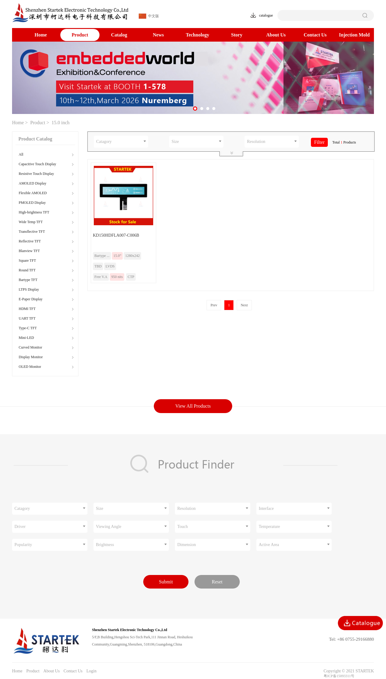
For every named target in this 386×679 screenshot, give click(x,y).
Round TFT (27, 270)
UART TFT (27, 318)
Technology (197, 34)
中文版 (149, 16)
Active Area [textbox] (269, 544)
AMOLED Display (32, 183)
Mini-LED (26, 338)
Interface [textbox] (266, 508)
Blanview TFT (29, 251)
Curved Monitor (30, 347)
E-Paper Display (31, 299)
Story (236, 34)
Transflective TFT (32, 231)
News (158, 34)
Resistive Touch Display (36, 174)
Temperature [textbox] (269, 526)
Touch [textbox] (182, 526)
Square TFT (27, 260)
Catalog (119, 34)
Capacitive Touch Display (37, 164)
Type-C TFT (28, 328)
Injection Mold (354, 34)
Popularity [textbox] (23, 544)
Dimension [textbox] (186, 544)
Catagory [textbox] (104, 141)
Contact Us (315, 34)
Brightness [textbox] (105, 544)
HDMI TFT (27, 309)
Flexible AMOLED (33, 193)
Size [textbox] (175, 141)
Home (41, 34)
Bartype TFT (28, 280)
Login (91, 671)
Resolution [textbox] (256, 141)
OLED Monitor (30, 367)
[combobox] (121, 142)
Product (80, 34)
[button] (195, 108)
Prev (213, 305)
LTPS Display (29, 289)
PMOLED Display (32, 203)
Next (244, 305)
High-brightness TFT (34, 212)
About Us (276, 34)
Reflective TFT (30, 241)
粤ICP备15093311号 (339, 676)
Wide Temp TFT (31, 222)
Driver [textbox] (20, 526)
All (21, 154)
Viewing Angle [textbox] (108, 526)
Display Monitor (31, 357)
